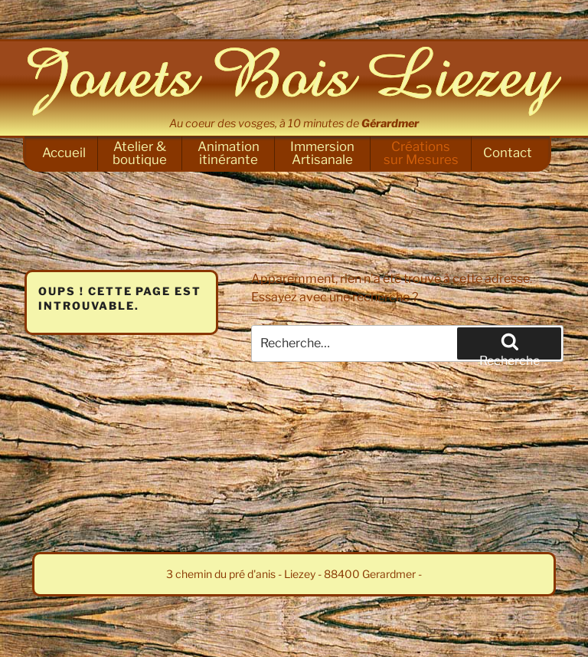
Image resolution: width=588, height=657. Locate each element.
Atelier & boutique (140, 153)
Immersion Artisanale (322, 153)
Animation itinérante (229, 153)
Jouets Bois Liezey (294, 81)
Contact (507, 152)
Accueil (64, 152)
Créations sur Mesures (421, 153)
